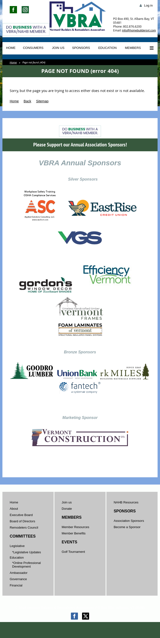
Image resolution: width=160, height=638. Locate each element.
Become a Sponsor (127, 527)
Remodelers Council (24, 527)
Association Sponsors (129, 521)
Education (17, 557)
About (14, 508)
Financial (16, 585)
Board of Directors (22, 521)
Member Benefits (73, 533)
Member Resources (75, 527)
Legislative (17, 546)
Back (27, 101)
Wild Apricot (115, 629)
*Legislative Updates (26, 552)
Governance (18, 579)
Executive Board (21, 515)
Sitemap (42, 101)
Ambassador (18, 573)
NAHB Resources (126, 502)
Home (13, 62)
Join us (67, 502)
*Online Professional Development (26, 564)
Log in (148, 5)
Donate (67, 508)
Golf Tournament (73, 552)
